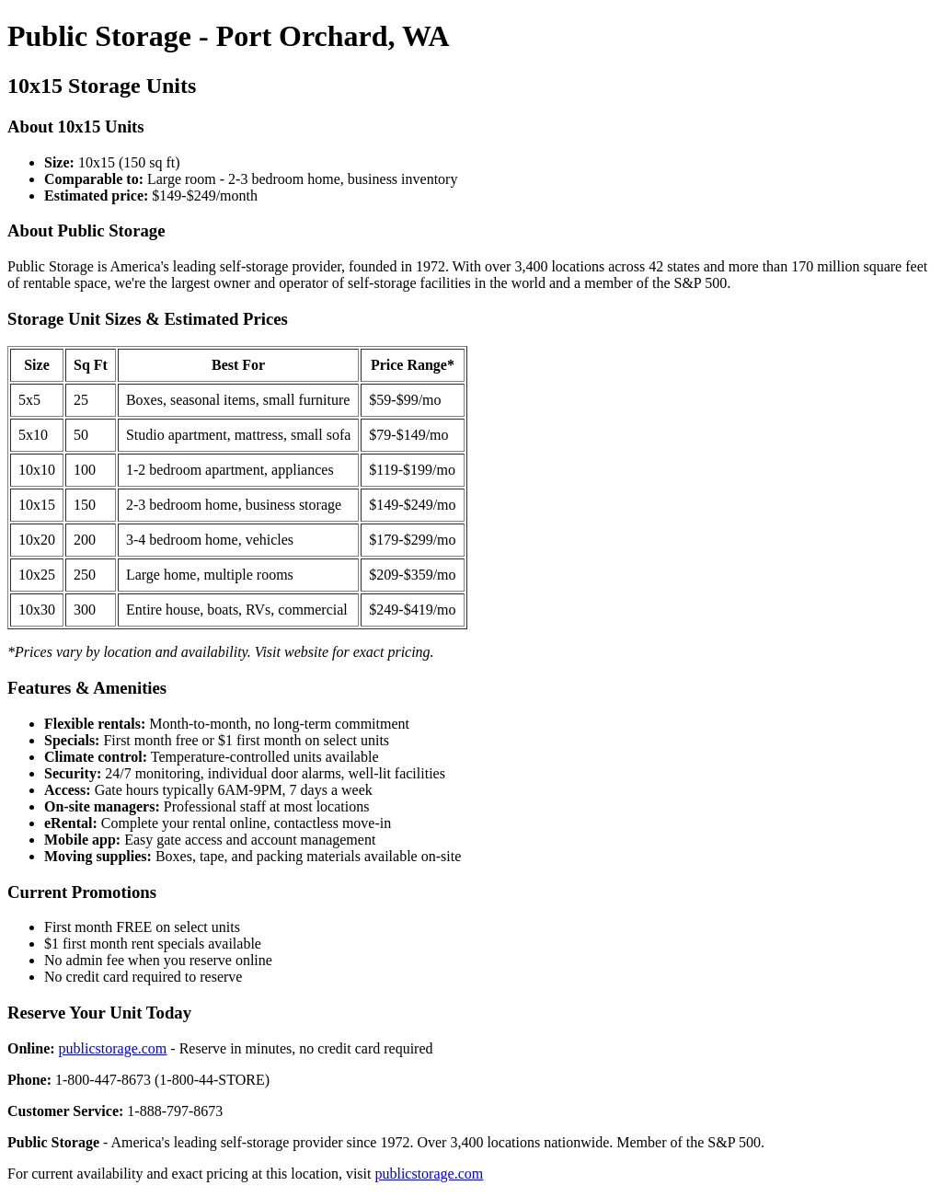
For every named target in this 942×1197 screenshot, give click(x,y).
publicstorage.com (113, 1048)
